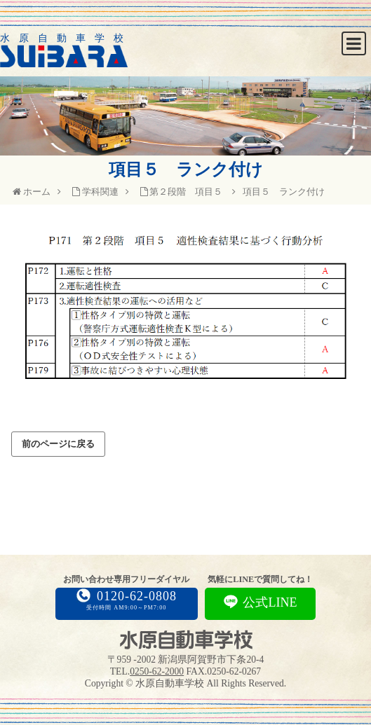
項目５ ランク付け (284, 191)
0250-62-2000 (157, 671)
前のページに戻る (58, 444)
